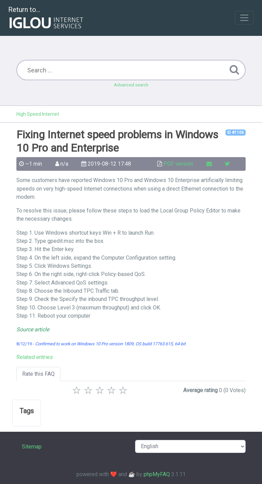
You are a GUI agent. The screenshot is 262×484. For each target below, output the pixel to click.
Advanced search (131, 84)
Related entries (34, 357)
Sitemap (32, 446)
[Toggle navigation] (244, 18)
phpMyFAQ (157, 474)
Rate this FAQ (38, 374)
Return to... (46, 18)
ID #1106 (235, 132)
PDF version (178, 164)
